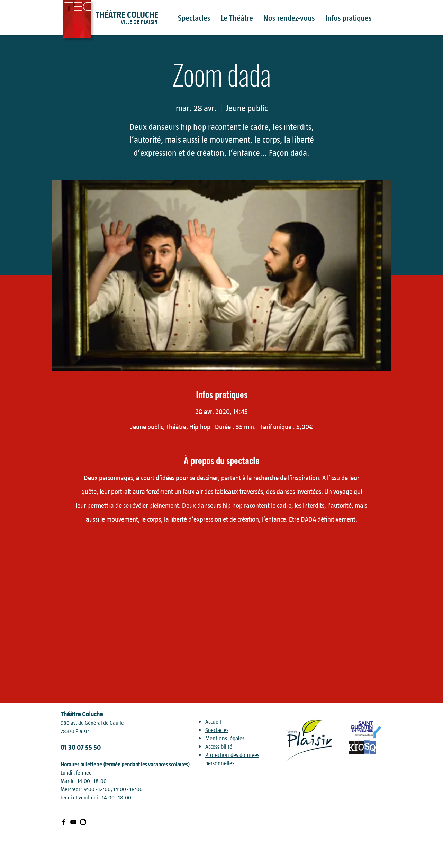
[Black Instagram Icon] (83, 822)
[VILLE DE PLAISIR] (152, 22)
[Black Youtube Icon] (73, 822)
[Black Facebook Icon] (63, 822)
